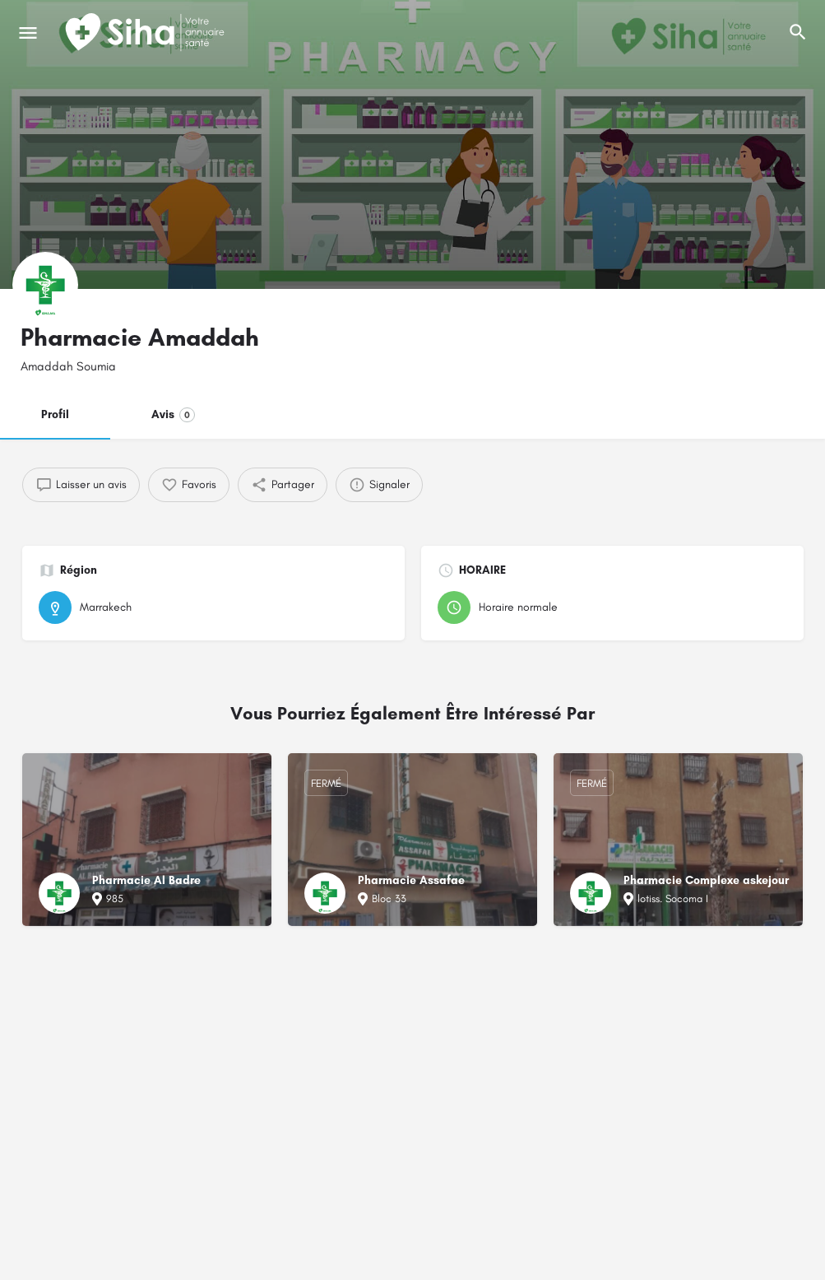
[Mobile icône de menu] (27, 32)
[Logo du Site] (146, 33)
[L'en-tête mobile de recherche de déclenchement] (798, 32)
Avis (173, 414)
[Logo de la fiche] (45, 285)
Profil (55, 414)
